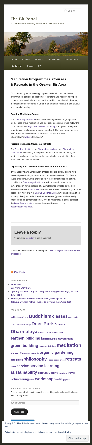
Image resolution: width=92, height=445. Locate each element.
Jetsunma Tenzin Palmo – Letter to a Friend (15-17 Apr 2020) (41, 302)
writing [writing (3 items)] (60, 379)
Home (14, 59)
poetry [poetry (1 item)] (56, 360)
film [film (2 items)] (55, 339)
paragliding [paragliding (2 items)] (17, 360)
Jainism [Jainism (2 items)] (52, 346)
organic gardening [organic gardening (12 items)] (57, 352)
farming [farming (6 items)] (47, 338)
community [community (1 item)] (73, 317)
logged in (30, 238)
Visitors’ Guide (71, 59)
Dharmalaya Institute (25, 119)
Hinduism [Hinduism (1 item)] (43, 346)
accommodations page (21, 206)
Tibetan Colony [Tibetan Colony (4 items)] (48, 372)
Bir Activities (54, 59)
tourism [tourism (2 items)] (63, 373)
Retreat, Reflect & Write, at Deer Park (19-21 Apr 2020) (38, 298)
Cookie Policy (64, 432)
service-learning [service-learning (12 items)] (44, 366)
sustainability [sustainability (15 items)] (24, 372)
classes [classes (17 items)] (59, 316)
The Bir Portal (24, 19)
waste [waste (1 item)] (32, 380)
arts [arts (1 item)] (26, 317)
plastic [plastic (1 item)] (50, 360)
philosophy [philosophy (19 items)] (35, 359)
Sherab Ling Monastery (46, 193)
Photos (30, 66)
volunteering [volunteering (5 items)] (20, 379)
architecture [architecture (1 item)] (16, 317)
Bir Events (39, 59)
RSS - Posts (18, 272)
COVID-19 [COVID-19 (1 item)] (15, 325)
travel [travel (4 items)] (71, 372)
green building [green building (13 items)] (24, 345)
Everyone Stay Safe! (21, 288)
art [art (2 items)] (22, 317)
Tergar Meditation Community (41, 126)
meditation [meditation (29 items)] (69, 345)
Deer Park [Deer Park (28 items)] (42, 323)
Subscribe (19, 412)
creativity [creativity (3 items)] (25, 324)
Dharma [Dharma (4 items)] (60, 324)
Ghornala (34, 189)
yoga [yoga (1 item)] (67, 380)
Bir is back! (16, 284)
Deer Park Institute (24, 149)
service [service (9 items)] (22, 366)
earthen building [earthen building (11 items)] (25, 338)
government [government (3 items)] (65, 338)
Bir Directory (16, 66)
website (28, 137)
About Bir (26, 59)
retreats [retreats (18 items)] (73, 359)
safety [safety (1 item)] (13, 366)
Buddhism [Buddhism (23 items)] (40, 316)
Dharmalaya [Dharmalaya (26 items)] (24, 331)
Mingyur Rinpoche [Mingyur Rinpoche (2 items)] (20, 353)
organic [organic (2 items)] (35, 353)
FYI (39, 66)
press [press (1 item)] (62, 360)
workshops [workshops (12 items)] (45, 379)
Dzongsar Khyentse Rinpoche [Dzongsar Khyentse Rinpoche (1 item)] (50, 332)
